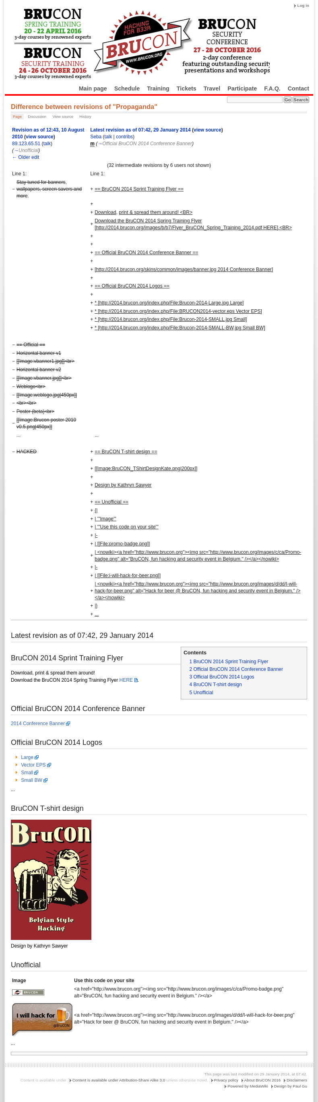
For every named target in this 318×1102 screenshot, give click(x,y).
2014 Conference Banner (38, 723)
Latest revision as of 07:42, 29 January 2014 (140, 130)
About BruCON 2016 (262, 1080)
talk (47, 143)
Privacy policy (226, 1080)
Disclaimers (297, 1080)
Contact (298, 88)
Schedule (127, 88)
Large (27, 757)
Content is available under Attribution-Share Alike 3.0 (118, 1080)
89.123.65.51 (26, 143)
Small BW (31, 780)
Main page (93, 88)
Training (158, 88)
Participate (242, 88)
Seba (95, 137)
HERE (125, 680)
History (85, 116)
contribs (124, 137)
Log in (303, 5)
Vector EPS (33, 765)
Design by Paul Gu (290, 1086)
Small (27, 772)
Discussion (37, 116)
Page (17, 116)
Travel (212, 88)
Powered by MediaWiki (247, 1086)
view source (40, 137)
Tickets (186, 88)
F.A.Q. (272, 88)
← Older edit (25, 157)
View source (62, 116)
